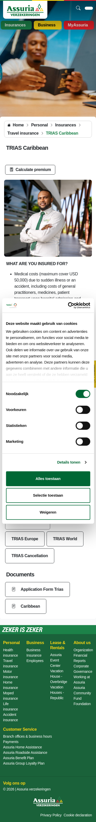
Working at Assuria (81, 679)
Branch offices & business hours (27, 736)
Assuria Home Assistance (22, 747)
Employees (35, 661)
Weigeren (48, 512)
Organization (83, 650)
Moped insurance (10, 695)
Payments (10, 742)
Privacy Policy (51, 815)
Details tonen (68, 462)
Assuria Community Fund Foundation (82, 696)
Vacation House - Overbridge (58, 676)
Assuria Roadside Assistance (25, 752)
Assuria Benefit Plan (18, 758)
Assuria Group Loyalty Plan (24, 763)
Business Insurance (33, 652)
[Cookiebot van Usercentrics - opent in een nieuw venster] (68, 305)
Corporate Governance (82, 669)
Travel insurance (10, 663)
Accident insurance (10, 717)
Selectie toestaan (48, 495)
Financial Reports (80, 658)
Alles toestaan (48, 478)
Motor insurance (10, 674)
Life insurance (10, 706)
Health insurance (10, 652)
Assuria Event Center (56, 660)
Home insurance (10, 685)
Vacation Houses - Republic (57, 692)
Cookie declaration (77, 815)
